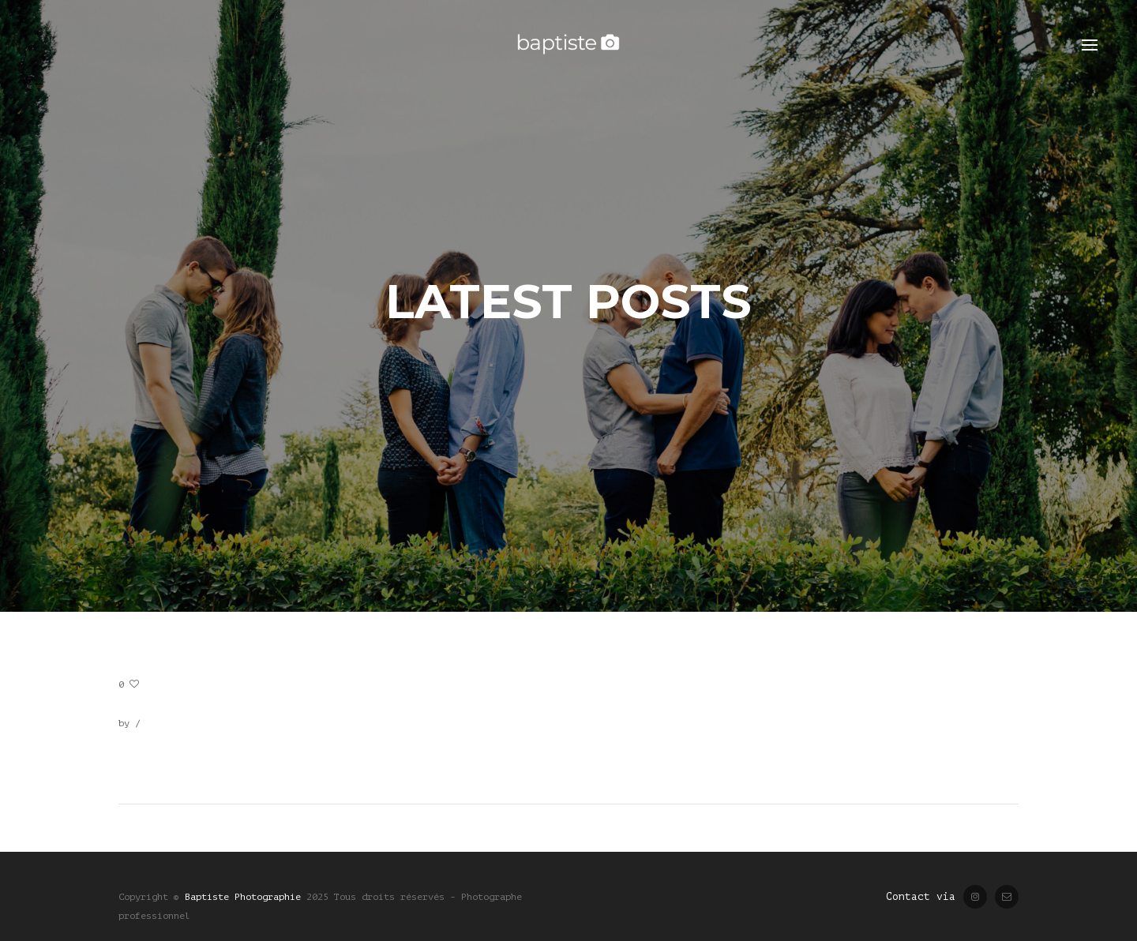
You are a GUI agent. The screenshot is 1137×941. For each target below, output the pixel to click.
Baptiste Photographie (243, 896)
